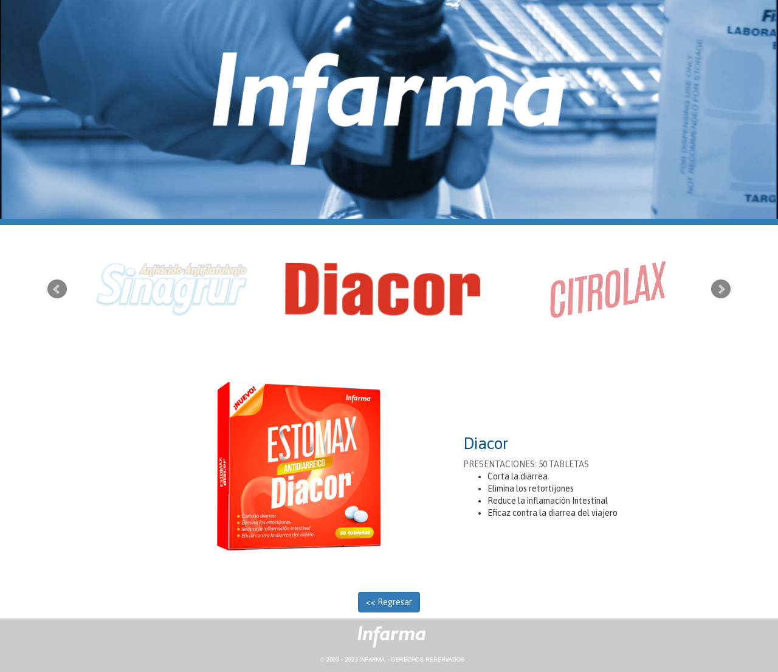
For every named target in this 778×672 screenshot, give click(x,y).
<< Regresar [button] (389, 602)
